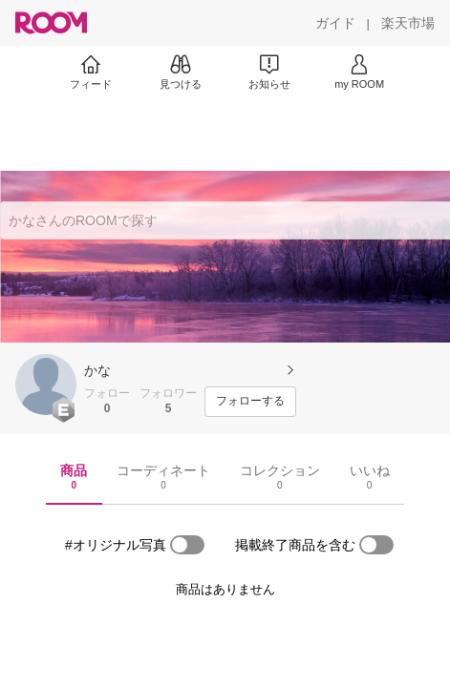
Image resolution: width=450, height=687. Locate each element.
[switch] (187, 544)
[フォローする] (250, 401)
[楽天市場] (408, 22)
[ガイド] (335, 22)
